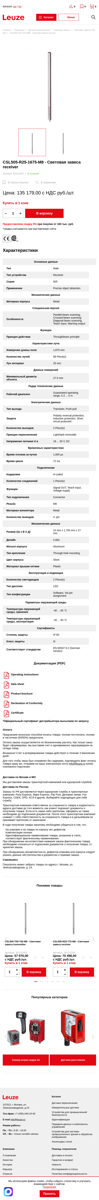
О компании (9, 1155)
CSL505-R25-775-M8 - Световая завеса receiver (71, 943)
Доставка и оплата (62, 1155)
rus (14, 6)
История (7, 1164)
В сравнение (48, 182)
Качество (8, 1160)
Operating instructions (25, 674)
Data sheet (17, 684)
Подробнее (49, 1186)
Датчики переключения (64, 1103)
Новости (56, 1164)
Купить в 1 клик (15, 203)
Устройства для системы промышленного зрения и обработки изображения (72, 1134)
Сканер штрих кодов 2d (26, 1060)
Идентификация (61, 1119)
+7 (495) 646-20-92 (25, 1113)
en (20, 6)
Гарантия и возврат (62, 1160)
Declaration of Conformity (27, 703)
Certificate (17, 712)
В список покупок (18, 182)
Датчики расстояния (73, 1060)
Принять (49, 1193)
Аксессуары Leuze (62, 1141)
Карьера (7, 1169)
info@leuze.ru (77, 763)
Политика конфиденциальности (69, 1173)
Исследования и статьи (65, 1169)
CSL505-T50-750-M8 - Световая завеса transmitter (23, 943)
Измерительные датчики (65, 1107)
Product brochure (22, 693)
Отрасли (7, 1173)
